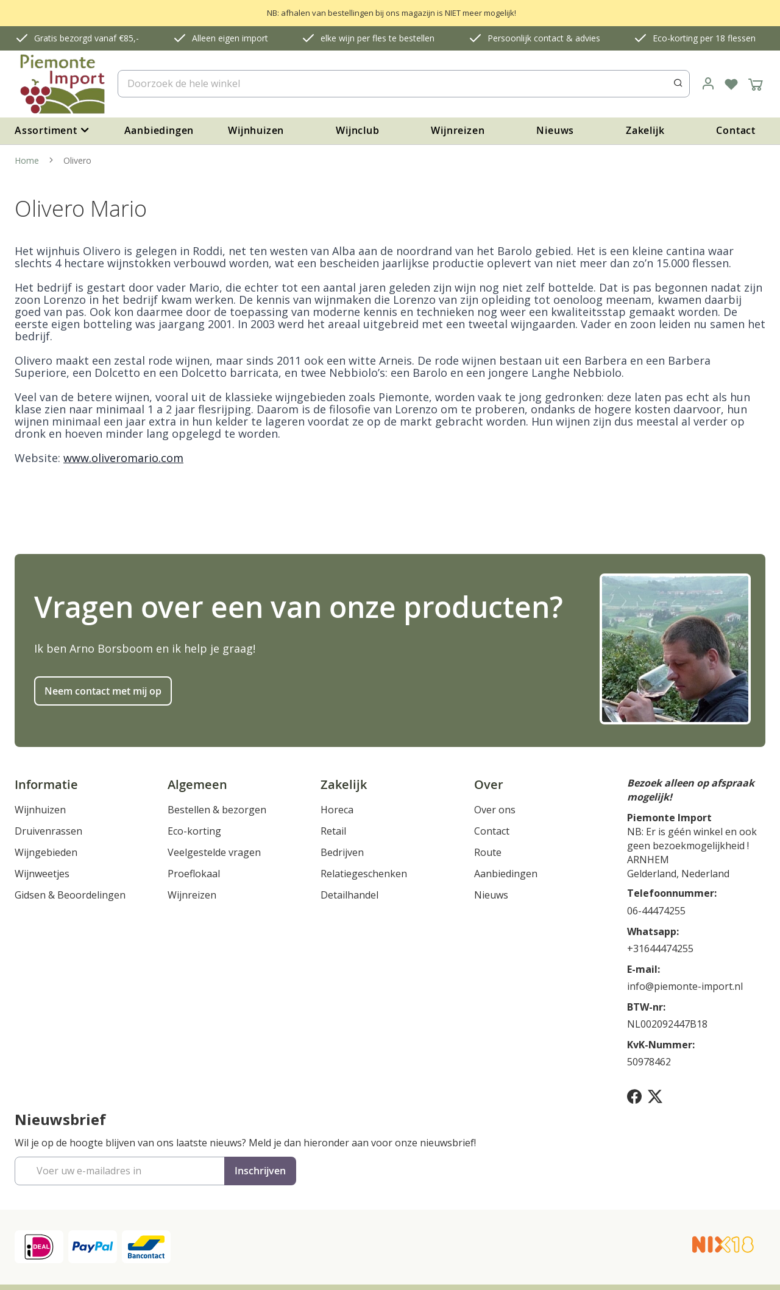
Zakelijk (645, 130)
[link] (708, 84)
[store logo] (61, 84)
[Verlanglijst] (731, 84)
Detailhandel (349, 895)
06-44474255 (656, 910)
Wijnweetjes (42, 873)
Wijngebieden (46, 852)
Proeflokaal (194, 873)
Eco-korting (194, 831)
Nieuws (555, 130)
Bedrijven (342, 852)
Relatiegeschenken (364, 873)
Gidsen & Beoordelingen (70, 895)
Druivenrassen (48, 831)
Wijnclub (357, 130)
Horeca (337, 809)
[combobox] (404, 83)
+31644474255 (660, 948)
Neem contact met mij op (102, 691)
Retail (333, 831)
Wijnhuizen (256, 130)
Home (28, 160)
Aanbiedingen (159, 130)
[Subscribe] (260, 1171)
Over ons (495, 809)
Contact (736, 130)
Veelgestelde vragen (214, 852)
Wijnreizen (457, 130)
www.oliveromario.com (123, 457)
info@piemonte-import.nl (685, 986)
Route (488, 852)
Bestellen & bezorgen (217, 809)
